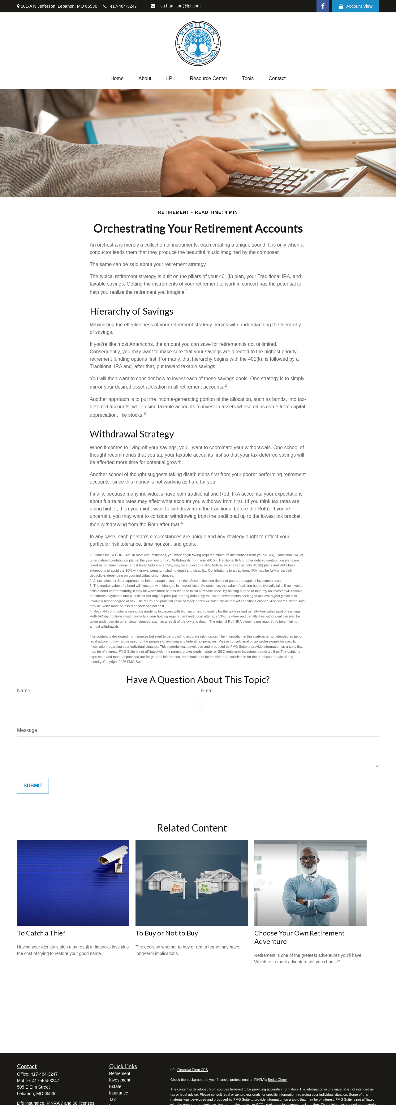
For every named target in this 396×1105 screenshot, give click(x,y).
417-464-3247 (120, 6)
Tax (112, 1099)
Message (27, 730)
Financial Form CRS (192, 1070)
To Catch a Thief (41, 933)
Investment (119, 1079)
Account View (355, 6)
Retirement (119, 1073)
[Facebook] (322, 6)
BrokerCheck (277, 1079)
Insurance (118, 1092)
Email (207, 690)
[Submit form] (33, 785)
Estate (115, 1086)
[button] (117, 79)
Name (23, 690)
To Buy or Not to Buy (167, 933)
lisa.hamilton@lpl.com (175, 5)
